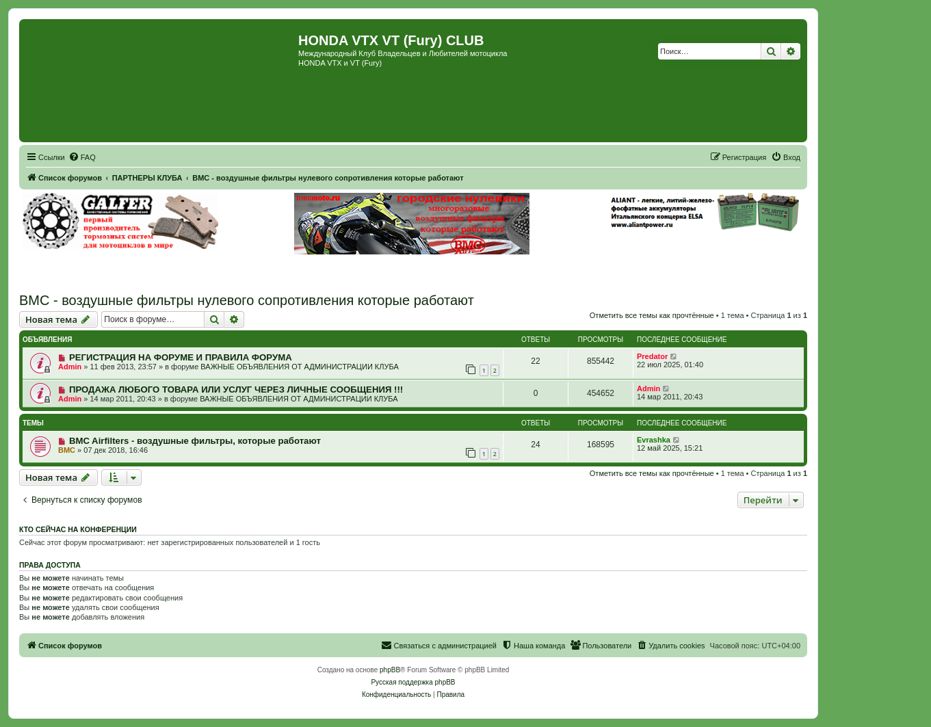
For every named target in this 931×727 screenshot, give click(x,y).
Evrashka (653, 440)
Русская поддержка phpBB (413, 682)
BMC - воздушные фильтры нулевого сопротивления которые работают (246, 300)
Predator (652, 356)
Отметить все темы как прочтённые (652, 315)
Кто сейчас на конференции (78, 529)
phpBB (390, 670)
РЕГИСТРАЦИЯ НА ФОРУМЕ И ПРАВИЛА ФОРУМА (180, 357)
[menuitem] (82, 157)
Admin (69, 366)
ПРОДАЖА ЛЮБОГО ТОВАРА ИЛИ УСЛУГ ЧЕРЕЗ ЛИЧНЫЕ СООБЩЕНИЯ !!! (236, 389)
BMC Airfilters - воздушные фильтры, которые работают (195, 441)
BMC (66, 450)
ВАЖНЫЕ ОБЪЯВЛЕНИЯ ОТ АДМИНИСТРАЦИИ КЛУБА (299, 366)
